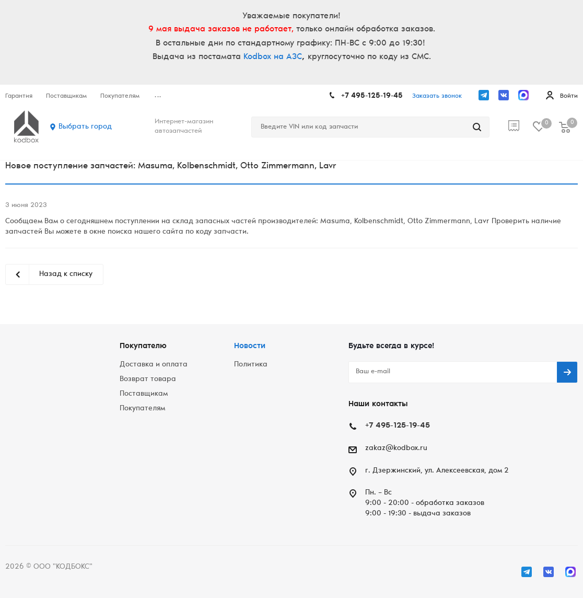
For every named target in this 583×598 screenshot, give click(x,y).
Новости (249, 346)
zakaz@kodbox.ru (396, 448)
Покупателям (142, 408)
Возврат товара (148, 379)
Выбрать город (85, 127)
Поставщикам (144, 394)
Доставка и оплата (154, 365)
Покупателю (143, 346)
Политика (250, 365)
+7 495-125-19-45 (372, 96)
